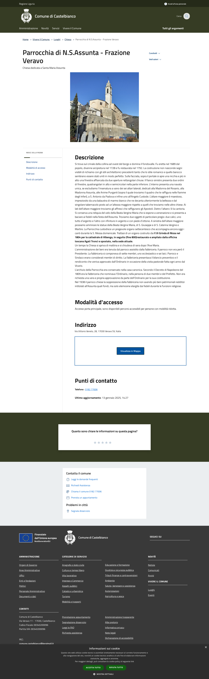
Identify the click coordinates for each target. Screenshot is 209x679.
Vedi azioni (155, 59)
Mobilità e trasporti (71, 601)
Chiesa (68, 39)
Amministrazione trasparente (119, 617)
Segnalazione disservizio (74, 622)
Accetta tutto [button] (93, 667)
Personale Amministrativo (32, 591)
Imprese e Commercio (72, 580)
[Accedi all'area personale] (175, 3)
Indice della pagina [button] (34, 152)
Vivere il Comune (41, 39)
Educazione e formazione (117, 565)
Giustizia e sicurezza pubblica (119, 570)
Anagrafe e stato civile (73, 565)
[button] (104, 674)
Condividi (155, 53)
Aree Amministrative (29, 570)
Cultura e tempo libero (73, 570)
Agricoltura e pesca (114, 596)
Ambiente (110, 580)
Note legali (110, 633)
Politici (22, 586)
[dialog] (104, 661)
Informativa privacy (114, 627)
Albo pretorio (111, 622)
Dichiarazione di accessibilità (119, 638)
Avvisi (151, 575)
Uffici (21, 575)
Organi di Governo (28, 565)
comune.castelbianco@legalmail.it (36, 643)
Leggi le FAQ (68, 627)
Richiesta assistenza (72, 633)
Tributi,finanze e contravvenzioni (121, 575)
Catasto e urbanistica (72, 591)
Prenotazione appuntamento (76, 617)
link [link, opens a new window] (132, 661)
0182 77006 (91, 389)
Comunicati (153, 570)
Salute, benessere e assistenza (120, 586)
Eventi (151, 595)
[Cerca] (186, 16)
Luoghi (57, 39)
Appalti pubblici (69, 586)
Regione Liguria (27, 4)
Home (25, 39)
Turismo (66, 596)
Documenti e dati (27, 596)
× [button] (206, 647)
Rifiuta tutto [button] (116, 667)
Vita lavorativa (69, 575)
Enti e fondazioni (27, 580)
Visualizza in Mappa (130, 351)
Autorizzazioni (112, 591)
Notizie (151, 565)
